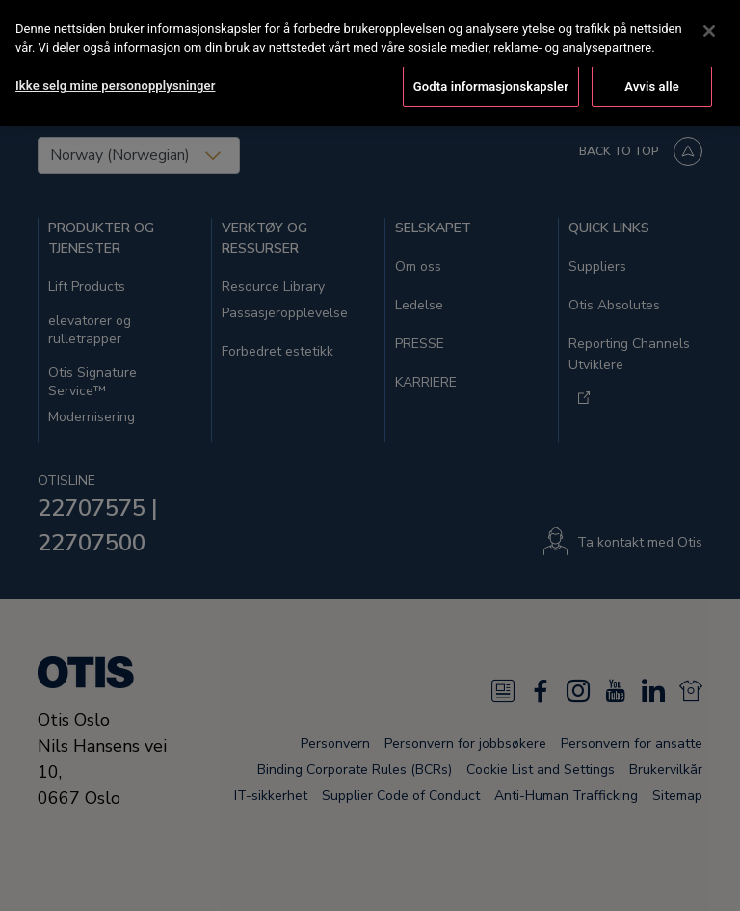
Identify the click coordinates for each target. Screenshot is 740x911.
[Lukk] (709, 28)
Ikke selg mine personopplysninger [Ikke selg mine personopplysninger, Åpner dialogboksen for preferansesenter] (115, 82)
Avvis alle (651, 83)
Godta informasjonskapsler (490, 83)
